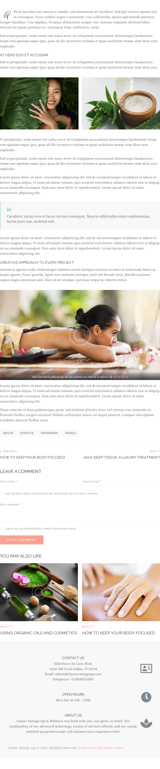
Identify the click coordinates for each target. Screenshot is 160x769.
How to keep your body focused (119, 633)
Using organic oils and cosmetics (26, 635)
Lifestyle (27, 433)
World (70, 433)
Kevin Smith (120, 376)
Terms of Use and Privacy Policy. (101, 754)
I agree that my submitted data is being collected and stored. (40, 528)
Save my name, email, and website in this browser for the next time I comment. (51, 493)
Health (8, 433)
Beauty (6, 626)
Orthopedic (49, 433)
